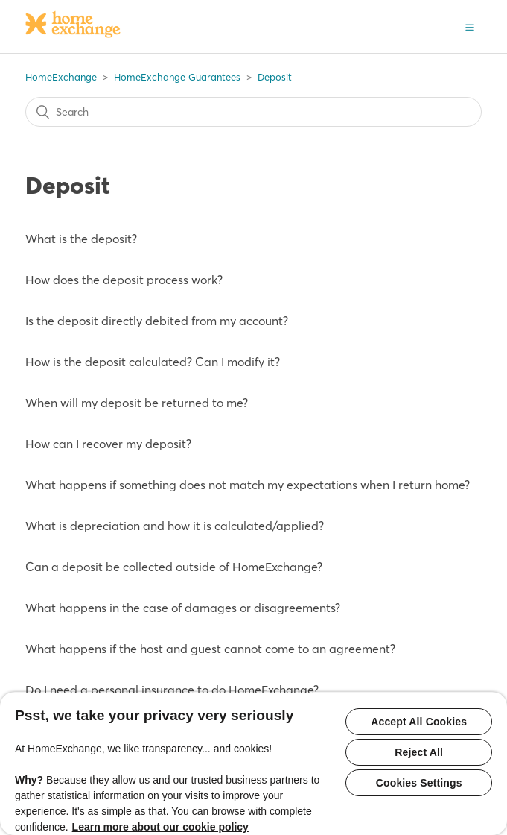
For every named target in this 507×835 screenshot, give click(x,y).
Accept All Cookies (419, 722)
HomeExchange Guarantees (177, 77)
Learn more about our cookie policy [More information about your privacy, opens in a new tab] (160, 827)
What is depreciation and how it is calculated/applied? (174, 525)
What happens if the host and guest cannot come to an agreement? (210, 648)
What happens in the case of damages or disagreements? (182, 607)
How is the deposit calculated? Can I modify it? (152, 361)
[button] (469, 26)
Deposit (275, 77)
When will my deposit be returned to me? (136, 402)
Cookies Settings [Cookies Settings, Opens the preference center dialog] (419, 783)
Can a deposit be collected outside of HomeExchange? (173, 566)
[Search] (253, 112)
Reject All (419, 752)
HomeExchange (61, 77)
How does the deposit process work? (124, 279)
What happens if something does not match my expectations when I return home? (247, 484)
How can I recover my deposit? (108, 443)
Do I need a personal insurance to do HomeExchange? (172, 689)
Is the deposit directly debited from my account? (156, 320)
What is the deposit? (81, 238)
